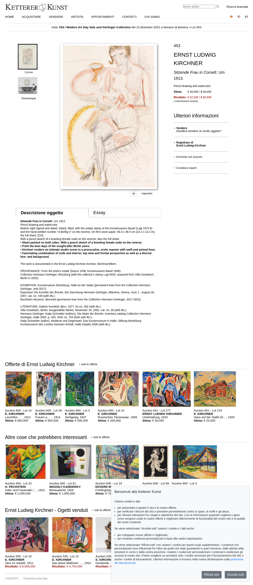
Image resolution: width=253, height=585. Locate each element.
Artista (77, 16)
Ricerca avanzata (237, 6)
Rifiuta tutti (211, 574)
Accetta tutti (235, 574)
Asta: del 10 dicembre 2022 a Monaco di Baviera (120, 27)
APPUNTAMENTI (102, 16)
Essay (99, 212)
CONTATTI (129, 16)
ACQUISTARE (31, 16)
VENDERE (56, 16)
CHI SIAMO (152, 16)
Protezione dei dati (35, 578)
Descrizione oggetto (42, 212)
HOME (9, 16)
